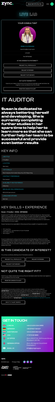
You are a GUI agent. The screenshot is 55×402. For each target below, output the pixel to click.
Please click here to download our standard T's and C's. (36, 297)
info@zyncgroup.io (34, 348)
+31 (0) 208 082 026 (34, 332)
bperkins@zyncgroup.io (27, 49)
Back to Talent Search (13, 302)
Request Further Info (28, 75)
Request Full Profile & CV (27, 65)
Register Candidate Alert (27, 89)
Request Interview (27, 70)
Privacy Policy (16, 362)
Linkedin (27, 53)
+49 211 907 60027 (34, 329)
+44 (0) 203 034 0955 (35, 325)
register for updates (35, 4)
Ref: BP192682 (27, 56)
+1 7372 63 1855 (32, 335)
